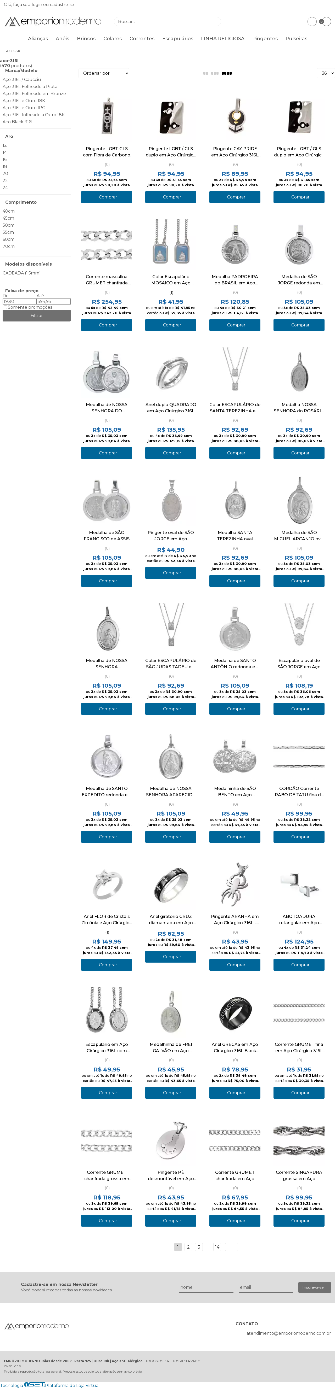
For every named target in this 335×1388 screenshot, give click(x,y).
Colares (112, 39)
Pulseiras (296, 39)
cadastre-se (62, 4)
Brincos (86, 39)
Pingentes (265, 39)
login (37, 4)
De (6, 295)
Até (40, 295)
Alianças (38, 39)
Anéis (62, 39)
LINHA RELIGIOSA (222, 39)
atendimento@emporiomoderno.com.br (289, 1333)
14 (217, 1247)
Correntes (142, 39)
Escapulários (177, 39)
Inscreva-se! (313, 1287)
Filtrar (37, 315)
